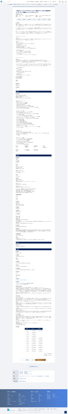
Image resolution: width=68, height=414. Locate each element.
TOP (65, 412)
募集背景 (23, 19)
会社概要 (41, 1)
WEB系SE (25, 372)
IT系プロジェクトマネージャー (28, 371)
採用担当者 (37, 1)
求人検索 (28, 1)
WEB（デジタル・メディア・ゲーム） (24, 376)
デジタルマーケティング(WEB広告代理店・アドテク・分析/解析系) (40, 376)
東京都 (20, 378)
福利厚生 (44, 19)
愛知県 (23, 378)
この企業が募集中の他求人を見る (33, 366)
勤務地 (38, 19)
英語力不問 (24, 381)
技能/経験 (29, 19)
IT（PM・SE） (21, 371)
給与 (33, 19)
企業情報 (48, 19)
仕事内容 (18, 19)
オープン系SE (26, 373)
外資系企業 (20, 381)
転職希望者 (32, 1)
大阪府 (25, 378)
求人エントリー (40, 360)
